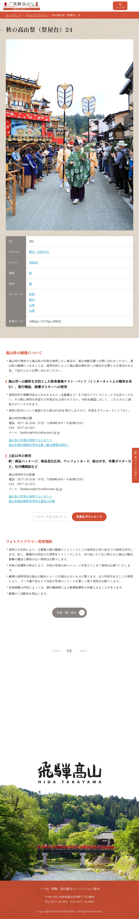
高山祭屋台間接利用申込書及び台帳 (32, 501)
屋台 (32, 299)
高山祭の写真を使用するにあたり (30, 440)
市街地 (33, 262)
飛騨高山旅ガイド (21, 5)
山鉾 (32, 311)
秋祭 (32, 294)
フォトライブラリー (36, 15)
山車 (32, 305)
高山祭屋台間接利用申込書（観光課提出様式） (39, 445)
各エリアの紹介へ (135, 468)
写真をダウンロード (89, 517)
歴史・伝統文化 (39, 252)
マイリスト (120, 7)
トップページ (13, 15)
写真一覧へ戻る (66, 612)
